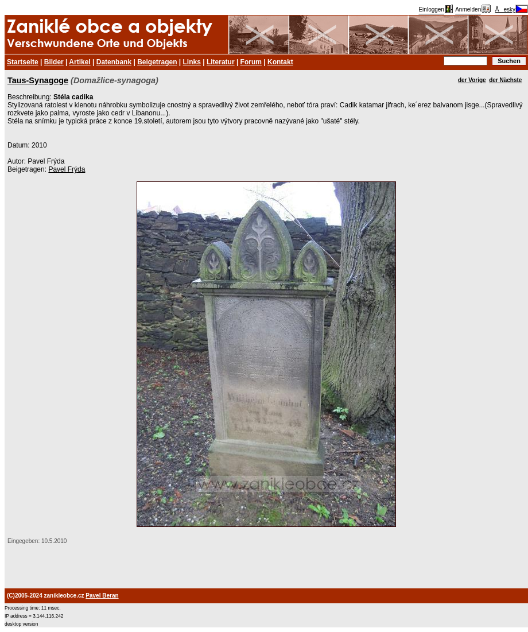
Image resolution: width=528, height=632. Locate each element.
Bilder (54, 62)
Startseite (22, 62)
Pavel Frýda (66, 169)
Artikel (79, 62)
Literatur (221, 62)
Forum (251, 62)
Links (192, 62)
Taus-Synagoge (37, 80)
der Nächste (505, 80)
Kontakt (280, 62)
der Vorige (472, 80)
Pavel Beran (102, 595)
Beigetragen (157, 62)
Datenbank (113, 62)
